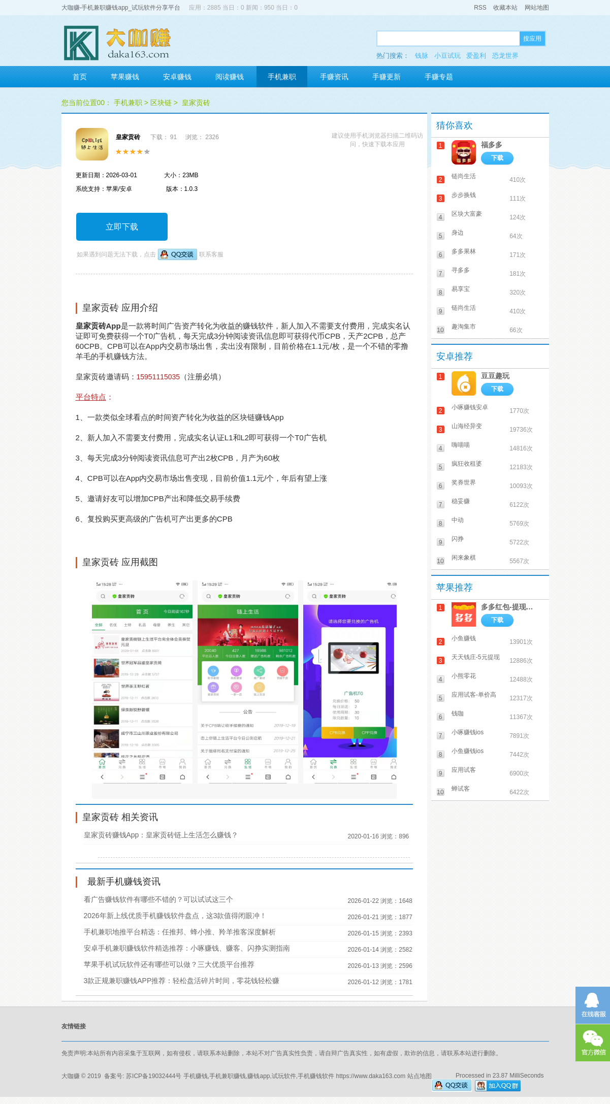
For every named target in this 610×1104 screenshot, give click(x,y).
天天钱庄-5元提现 (476, 657)
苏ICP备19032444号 (153, 1076)
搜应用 (532, 38)
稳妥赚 (461, 501)
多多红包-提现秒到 (510, 607)
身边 (458, 232)
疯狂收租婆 (467, 463)
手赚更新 (386, 77)
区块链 (161, 103)
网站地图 (537, 7)
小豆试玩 (447, 55)
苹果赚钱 (125, 77)
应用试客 (464, 769)
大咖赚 (70, 1076)
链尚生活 (464, 176)
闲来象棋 (464, 557)
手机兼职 (282, 77)
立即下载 (122, 226)
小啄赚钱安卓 (470, 407)
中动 (458, 520)
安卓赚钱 (177, 77)
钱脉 (421, 55)
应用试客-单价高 (474, 694)
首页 (80, 77)
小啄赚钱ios (468, 732)
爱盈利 (476, 55)
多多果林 (464, 251)
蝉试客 (461, 788)
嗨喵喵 (461, 444)
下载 (497, 157)
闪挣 (458, 538)
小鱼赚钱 (464, 638)
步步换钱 (464, 195)
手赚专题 (439, 77)
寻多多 (461, 270)
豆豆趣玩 (495, 376)
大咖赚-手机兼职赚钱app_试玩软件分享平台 (121, 7)
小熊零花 (464, 675)
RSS (480, 7)
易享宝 (461, 289)
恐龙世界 (505, 55)
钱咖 (458, 713)
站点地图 (419, 1076)
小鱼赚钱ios (468, 751)
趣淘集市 (464, 326)
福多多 (491, 145)
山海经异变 (467, 426)
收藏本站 (505, 7)
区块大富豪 (467, 213)
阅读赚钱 (229, 77)
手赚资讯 (334, 77)
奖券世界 (464, 482)
